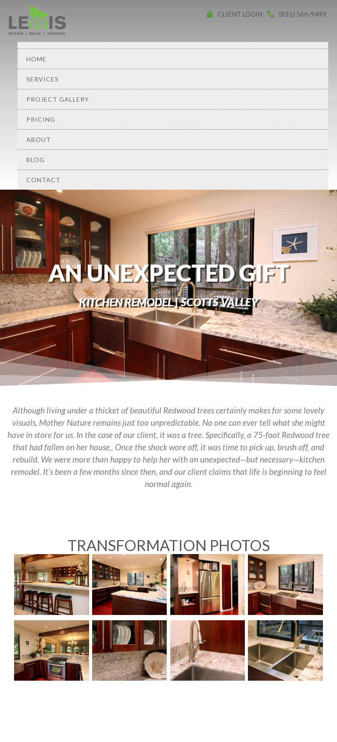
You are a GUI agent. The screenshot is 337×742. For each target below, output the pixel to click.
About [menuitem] (38, 139)
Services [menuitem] (42, 79)
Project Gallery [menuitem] (57, 99)
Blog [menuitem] (35, 159)
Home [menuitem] (36, 59)
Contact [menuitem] (43, 180)
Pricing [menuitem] (40, 119)
